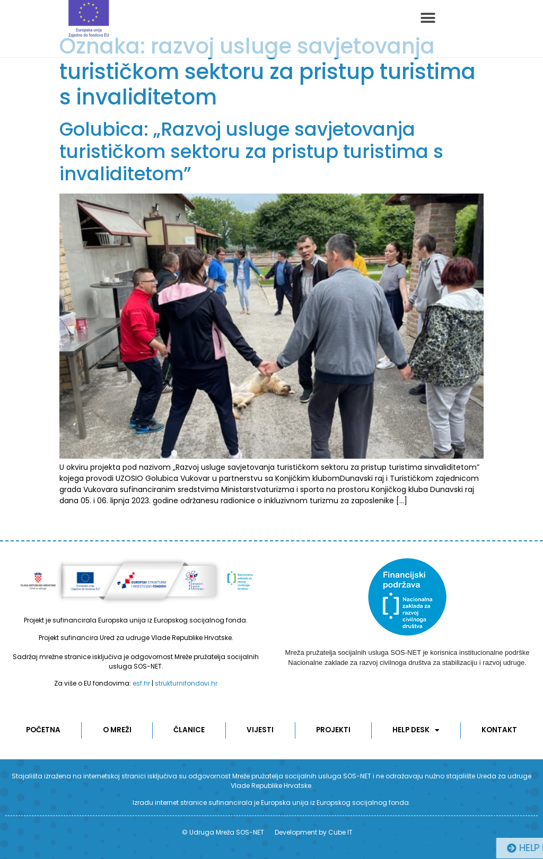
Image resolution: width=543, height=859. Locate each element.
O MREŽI (117, 730)
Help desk (416, 730)
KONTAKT (498, 730)
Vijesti (260, 730)
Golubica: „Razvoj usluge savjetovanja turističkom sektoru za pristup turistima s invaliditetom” (251, 151)
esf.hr (141, 683)
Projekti (333, 730)
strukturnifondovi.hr (186, 683)
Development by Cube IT (314, 832)
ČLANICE (189, 730)
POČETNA (43, 730)
